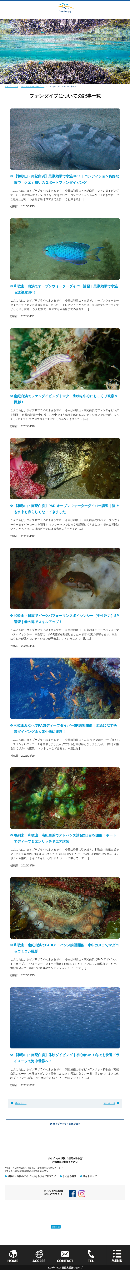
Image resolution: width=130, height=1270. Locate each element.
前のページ (21, 1103)
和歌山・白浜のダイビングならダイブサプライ (32, 1176)
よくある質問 (69, 1176)
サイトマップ (90, 1176)
